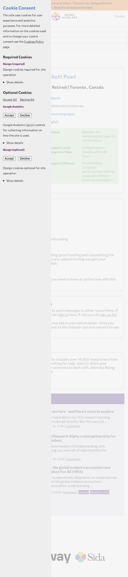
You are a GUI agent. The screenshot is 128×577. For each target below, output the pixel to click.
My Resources (14, 46)
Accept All (10, 99)
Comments (73, 426)
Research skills (99, 492)
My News (10, 40)
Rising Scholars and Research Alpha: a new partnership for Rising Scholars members (68, 438)
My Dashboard (14, 35)
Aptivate (69, 569)
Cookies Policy (34, 41)
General (84, 492)
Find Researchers (16, 29)
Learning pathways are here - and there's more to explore (67, 411)
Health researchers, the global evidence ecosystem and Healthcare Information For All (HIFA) (65, 469)
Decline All (27, 99)
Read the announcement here (73, 7)
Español (120, 16)
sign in (63, 314)
